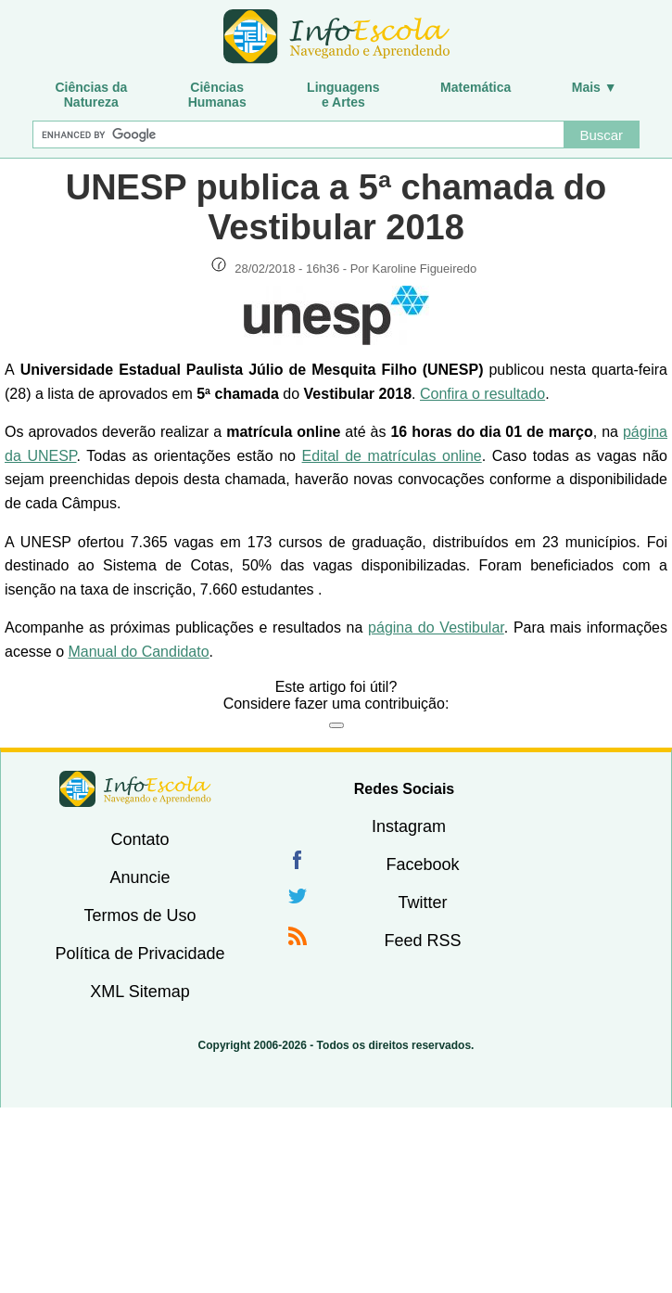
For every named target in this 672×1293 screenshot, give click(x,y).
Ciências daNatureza (91, 94)
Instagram (409, 826)
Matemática (475, 87)
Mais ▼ (594, 87)
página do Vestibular (436, 627)
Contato (139, 839)
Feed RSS (422, 940)
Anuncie (139, 877)
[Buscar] (298, 134)
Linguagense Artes (343, 94)
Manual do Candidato (138, 651)
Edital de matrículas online (392, 456)
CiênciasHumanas (217, 94)
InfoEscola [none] (135, 789)
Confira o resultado (482, 394)
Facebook (422, 864)
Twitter (422, 902)
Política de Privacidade (139, 953)
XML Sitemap (139, 991)
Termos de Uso (139, 915)
